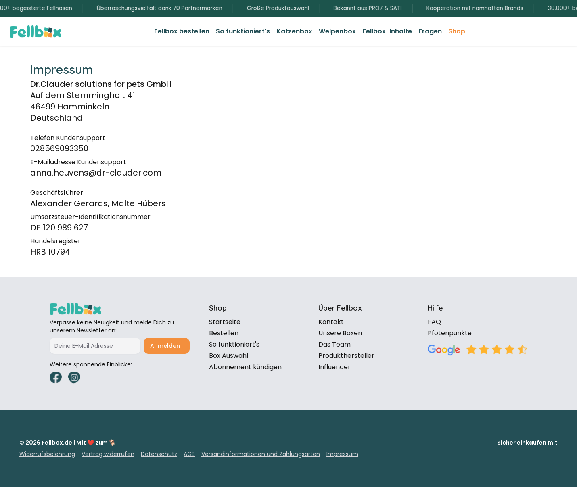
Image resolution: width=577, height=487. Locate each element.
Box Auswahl (228, 355)
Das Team (334, 344)
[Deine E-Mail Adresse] (95, 346)
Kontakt (331, 321)
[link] (181, 31)
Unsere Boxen (340, 333)
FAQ (434, 321)
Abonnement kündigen (245, 367)
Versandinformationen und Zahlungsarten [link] (260, 454)
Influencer (334, 367)
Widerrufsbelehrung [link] (47, 454)
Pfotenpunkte (450, 333)
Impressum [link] (342, 454)
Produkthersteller (346, 355)
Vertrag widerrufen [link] (108, 454)
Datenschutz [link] (159, 454)
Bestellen (223, 333)
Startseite (224, 321)
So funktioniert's (234, 344)
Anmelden (165, 346)
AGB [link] (189, 454)
